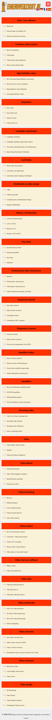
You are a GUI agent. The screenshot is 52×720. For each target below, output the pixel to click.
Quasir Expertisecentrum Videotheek (18, 152)
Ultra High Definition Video (15, 94)
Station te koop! (11, 118)
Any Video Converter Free (15, 637)
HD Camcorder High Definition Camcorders (20, 79)
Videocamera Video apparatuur (16, 60)
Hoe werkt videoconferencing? (16, 618)
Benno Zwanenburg (13, 50)
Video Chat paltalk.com (14, 570)
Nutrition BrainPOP (13, 252)
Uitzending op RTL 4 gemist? (16, 320)
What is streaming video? (14, 431)
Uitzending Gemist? (13, 315)
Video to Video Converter (14, 647)
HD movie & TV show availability (17, 84)
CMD (8, 189)
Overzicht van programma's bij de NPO (19, 344)
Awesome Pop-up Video (14, 247)
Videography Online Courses (15, 705)
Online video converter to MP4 (16, 642)
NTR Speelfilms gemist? (14, 397)
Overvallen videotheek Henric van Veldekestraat (21, 147)
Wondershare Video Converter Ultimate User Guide (22, 652)
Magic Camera (11, 566)
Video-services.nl (12, 123)
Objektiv (9, 450)
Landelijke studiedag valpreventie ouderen (20, 142)
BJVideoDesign (11, 690)
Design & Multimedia (13, 205)
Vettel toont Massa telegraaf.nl (16, 455)
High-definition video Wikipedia (17, 89)
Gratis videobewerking (14, 508)
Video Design (11, 695)
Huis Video (10, 108)
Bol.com (9, 498)
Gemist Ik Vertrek (12, 334)
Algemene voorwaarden (41, 714)
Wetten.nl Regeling (12, 623)
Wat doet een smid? (13, 484)
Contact (26, 718)
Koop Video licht (12, 113)
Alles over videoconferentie (15, 608)
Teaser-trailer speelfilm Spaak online (18, 368)
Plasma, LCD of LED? (14, 233)
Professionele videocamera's (15, 281)
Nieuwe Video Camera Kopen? (16, 547)
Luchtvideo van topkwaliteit (15, 171)
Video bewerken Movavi (14, 513)
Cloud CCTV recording (14, 542)
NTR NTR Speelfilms (13, 392)
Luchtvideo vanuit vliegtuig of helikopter (19, 176)
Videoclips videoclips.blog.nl (16, 594)
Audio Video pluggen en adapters (17, 474)
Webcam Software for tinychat (16, 36)
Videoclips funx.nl (12, 589)
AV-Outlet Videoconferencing (16, 613)
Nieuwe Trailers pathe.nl (14, 358)
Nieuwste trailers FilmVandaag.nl (17, 363)
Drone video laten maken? (15, 165)
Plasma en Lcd (11, 228)
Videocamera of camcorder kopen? (17, 552)
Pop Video (10, 257)
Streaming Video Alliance (14, 421)
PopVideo (10, 262)
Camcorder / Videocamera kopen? (17, 537)
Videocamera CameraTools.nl (16, 286)
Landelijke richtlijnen (13, 137)
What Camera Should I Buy (15, 65)
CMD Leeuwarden (12, 194)
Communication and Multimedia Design (19, 199)
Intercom (9, 276)
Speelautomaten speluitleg (15, 479)
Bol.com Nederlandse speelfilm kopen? (19, 387)
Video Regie (10, 55)
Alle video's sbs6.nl (13, 305)
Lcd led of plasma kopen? (14, 218)
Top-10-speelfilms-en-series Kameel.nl (19, 402)
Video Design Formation (14, 700)
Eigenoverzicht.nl (17, 714)
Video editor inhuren (13, 518)
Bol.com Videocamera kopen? (16, 532)
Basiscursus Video (12, 666)
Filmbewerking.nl (12, 503)
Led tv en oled (11, 223)
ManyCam (10, 26)
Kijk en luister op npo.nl (14, 310)
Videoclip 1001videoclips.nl (15, 584)
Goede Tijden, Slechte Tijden (15, 445)
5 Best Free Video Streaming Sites (17, 416)
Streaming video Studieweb (15, 426)
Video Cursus (11, 676)
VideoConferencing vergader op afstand (19, 291)
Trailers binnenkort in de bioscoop (17, 373)
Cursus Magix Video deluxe (15, 671)
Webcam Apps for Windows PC (16, 31)
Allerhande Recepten (13, 469)
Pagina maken (28, 714)
